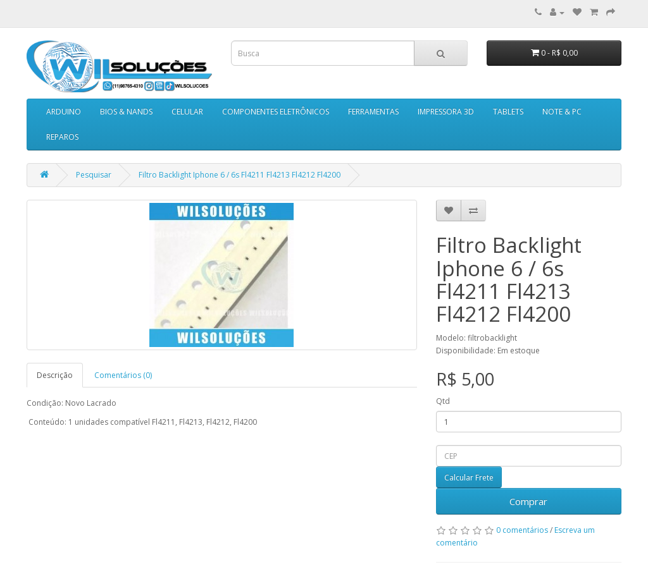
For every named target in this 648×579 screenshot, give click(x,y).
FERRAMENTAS (373, 111)
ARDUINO (63, 111)
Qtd (443, 401)
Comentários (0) (123, 375)
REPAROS (62, 136)
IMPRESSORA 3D (446, 111)
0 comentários (522, 530)
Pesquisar (93, 174)
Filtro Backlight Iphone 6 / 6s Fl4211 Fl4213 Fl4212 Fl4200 (239, 174)
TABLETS (508, 111)
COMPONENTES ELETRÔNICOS (275, 111)
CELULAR (187, 111)
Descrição (55, 375)
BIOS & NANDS (126, 111)
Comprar (528, 501)
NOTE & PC (562, 111)
